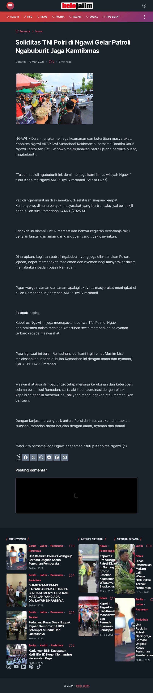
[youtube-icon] (16, 667)
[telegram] (49, 457)
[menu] (10, 6)
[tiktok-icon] (38, 667)
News (103, 545)
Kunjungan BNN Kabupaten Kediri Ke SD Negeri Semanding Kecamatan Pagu (50, 654)
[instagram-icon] (8, 667)
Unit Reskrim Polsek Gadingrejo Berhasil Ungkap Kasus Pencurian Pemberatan (50, 560)
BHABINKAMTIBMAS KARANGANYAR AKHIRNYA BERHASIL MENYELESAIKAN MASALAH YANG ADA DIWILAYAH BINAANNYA (49, 592)
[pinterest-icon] (31, 667)
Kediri (43, 645)
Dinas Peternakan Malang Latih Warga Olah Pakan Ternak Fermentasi (144, 574)
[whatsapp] (41, 457)
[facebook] (25, 457)
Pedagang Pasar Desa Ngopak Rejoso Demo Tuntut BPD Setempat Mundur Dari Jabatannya (49, 628)
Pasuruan (56, 545)
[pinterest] (56, 457)
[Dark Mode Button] (144, 5)
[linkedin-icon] (23, 667)
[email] (64, 457)
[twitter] (33, 457)
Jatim (43, 545)
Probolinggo (108, 550)
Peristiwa (35, 550)
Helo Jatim (82, 685)
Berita (32, 545)
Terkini (33, 617)
